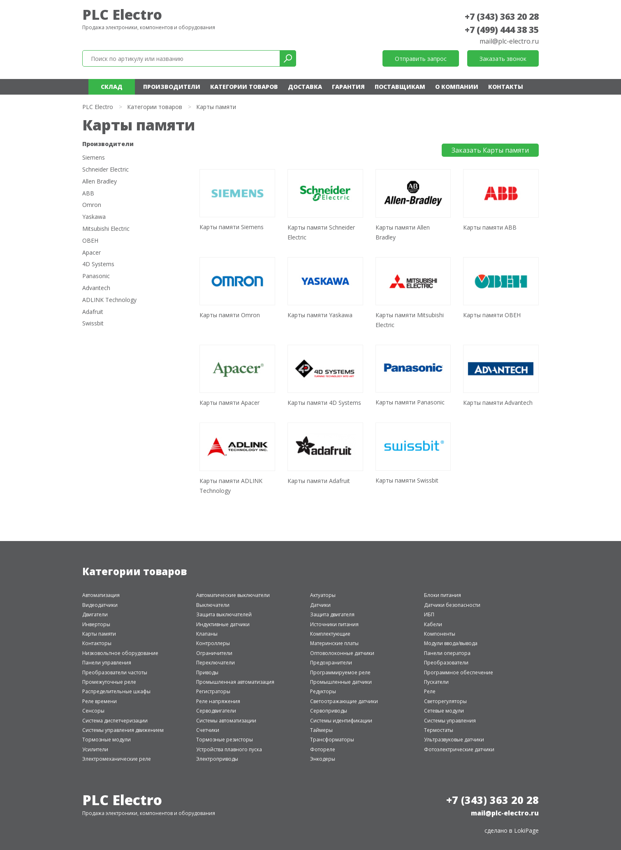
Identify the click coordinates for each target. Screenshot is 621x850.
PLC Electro (122, 14)
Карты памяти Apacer (229, 402)
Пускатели (436, 681)
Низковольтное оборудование (120, 653)
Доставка (305, 87)
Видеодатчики (100, 605)
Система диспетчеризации (115, 720)
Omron (91, 205)
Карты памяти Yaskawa (319, 315)
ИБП (429, 614)
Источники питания (334, 624)
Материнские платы (334, 643)
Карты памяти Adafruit (318, 481)
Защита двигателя (332, 614)
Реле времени (99, 701)
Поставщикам (400, 87)
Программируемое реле (340, 672)
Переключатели (215, 662)
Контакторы (96, 643)
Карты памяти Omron (229, 315)
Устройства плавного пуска (229, 749)
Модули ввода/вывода (450, 643)
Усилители (95, 749)
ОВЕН (90, 240)
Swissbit (93, 323)
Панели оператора (447, 653)
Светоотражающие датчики (344, 701)
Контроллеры (213, 643)
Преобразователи (446, 662)
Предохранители (331, 662)
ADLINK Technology (109, 300)
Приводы (207, 672)
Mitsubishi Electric (106, 228)
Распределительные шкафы (116, 691)
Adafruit (92, 312)
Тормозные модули (106, 739)
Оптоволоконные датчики (342, 653)
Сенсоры (93, 710)
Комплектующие (330, 633)
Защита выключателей (224, 614)
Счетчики (207, 730)
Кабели (433, 624)
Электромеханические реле (116, 758)
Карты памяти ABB (490, 227)
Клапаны (207, 633)
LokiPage (526, 830)
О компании (456, 87)
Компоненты (439, 633)
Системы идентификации (341, 720)
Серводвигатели (216, 710)
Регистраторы (213, 691)
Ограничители (214, 653)
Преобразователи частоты (114, 672)
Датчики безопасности (452, 605)
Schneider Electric (105, 169)
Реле (430, 691)
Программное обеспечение (458, 672)
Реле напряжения (218, 701)
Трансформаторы (332, 739)
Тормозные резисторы (224, 739)
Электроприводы (217, 758)
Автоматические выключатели (233, 595)
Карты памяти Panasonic (410, 402)
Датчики (320, 605)
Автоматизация (101, 595)
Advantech (96, 288)
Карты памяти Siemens (231, 227)
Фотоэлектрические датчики (459, 749)
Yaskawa (94, 217)
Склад (112, 87)
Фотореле (322, 749)
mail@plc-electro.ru (509, 41)
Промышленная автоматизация (235, 681)
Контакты (505, 87)
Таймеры (321, 730)
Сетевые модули (444, 710)
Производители (171, 87)
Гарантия (348, 87)
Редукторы (323, 691)
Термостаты (438, 730)
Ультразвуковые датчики (454, 739)
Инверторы (96, 624)
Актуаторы (323, 595)
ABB (88, 193)
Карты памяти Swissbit (406, 480)
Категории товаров (244, 87)
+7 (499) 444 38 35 (502, 29)
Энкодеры (322, 758)
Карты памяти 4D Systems (324, 402)
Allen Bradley (99, 181)
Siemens (93, 157)
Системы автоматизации (226, 720)
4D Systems (98, 264)
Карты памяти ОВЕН (492, 315)
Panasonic (96, 276)
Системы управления (450, 720)
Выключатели (212, 605)
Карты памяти (99, 633)
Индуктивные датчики (223, 624)
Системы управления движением (123, 730)
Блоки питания (442, 595)
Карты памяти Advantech (498, 402)
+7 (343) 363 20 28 (502, 16)
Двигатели (95, 614)
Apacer (91, 252)
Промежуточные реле (109, 681)
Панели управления (106, 662)
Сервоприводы (328, 710)
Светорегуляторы (445, 701)
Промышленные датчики (341, 681)
